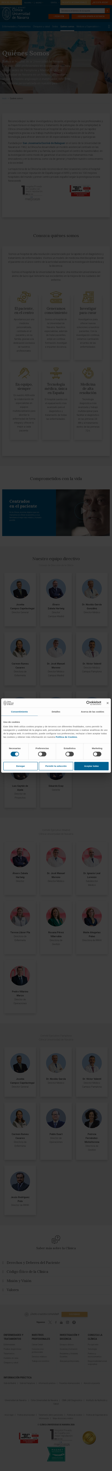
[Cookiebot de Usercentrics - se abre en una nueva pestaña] (88, 703)
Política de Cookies (66, 737)
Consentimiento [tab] (19, 711)
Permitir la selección (56, 766)
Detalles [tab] (56, 711)
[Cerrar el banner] (108, 703)
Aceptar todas (91, 766)
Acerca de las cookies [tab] (92, 711)
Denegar (20, 766)
